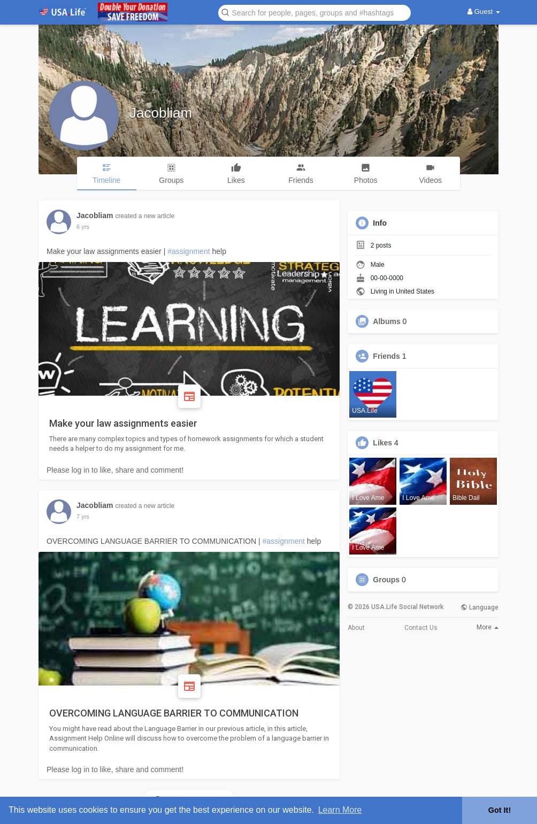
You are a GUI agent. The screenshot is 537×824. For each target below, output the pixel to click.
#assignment (188, 251)
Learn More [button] (340, 809)
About (356, 628)
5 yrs (82, 227)
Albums (386, 321)
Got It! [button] (499, 810)
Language (479, 607)
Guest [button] (483, 11)
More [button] (487, 627)
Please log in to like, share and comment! (115, 470)
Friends (386, 356)
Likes (382, 442)
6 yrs (82, 516)
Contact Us (421, 628)
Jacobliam (160, 113)
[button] (314, 12)
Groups (386, 579)
